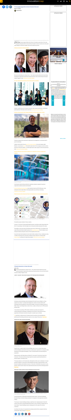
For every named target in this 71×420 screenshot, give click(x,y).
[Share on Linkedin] (22, 414)
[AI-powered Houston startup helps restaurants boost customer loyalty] (58, 73)
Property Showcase (58, 64)
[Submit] (69, 1)
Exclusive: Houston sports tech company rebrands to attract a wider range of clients (29, 112)
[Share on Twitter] (19, 414)
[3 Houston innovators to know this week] (31, 252)
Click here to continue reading (28, 78)
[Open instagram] (64, 1)
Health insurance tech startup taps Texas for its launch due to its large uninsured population (31, 193)
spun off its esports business (31, 144)
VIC (14, 315)
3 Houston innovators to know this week (21, 47)
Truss (24, 145)
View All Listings (63, 138)
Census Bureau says (35, 229)
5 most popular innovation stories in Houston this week (26, 6)
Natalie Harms (19, 10)
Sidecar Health (16, 237)
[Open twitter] (61, 1)
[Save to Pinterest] (29, 414)
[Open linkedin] (67, 1)
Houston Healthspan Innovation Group (20, 188)
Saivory (53, 88)
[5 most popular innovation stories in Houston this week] (31, 26)
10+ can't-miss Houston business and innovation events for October (26, 80)
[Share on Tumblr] (26, 414)
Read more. (16, 367)
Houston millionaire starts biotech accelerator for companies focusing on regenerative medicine (30, 152)
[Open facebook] (58, 1)
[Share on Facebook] (16, 414)
